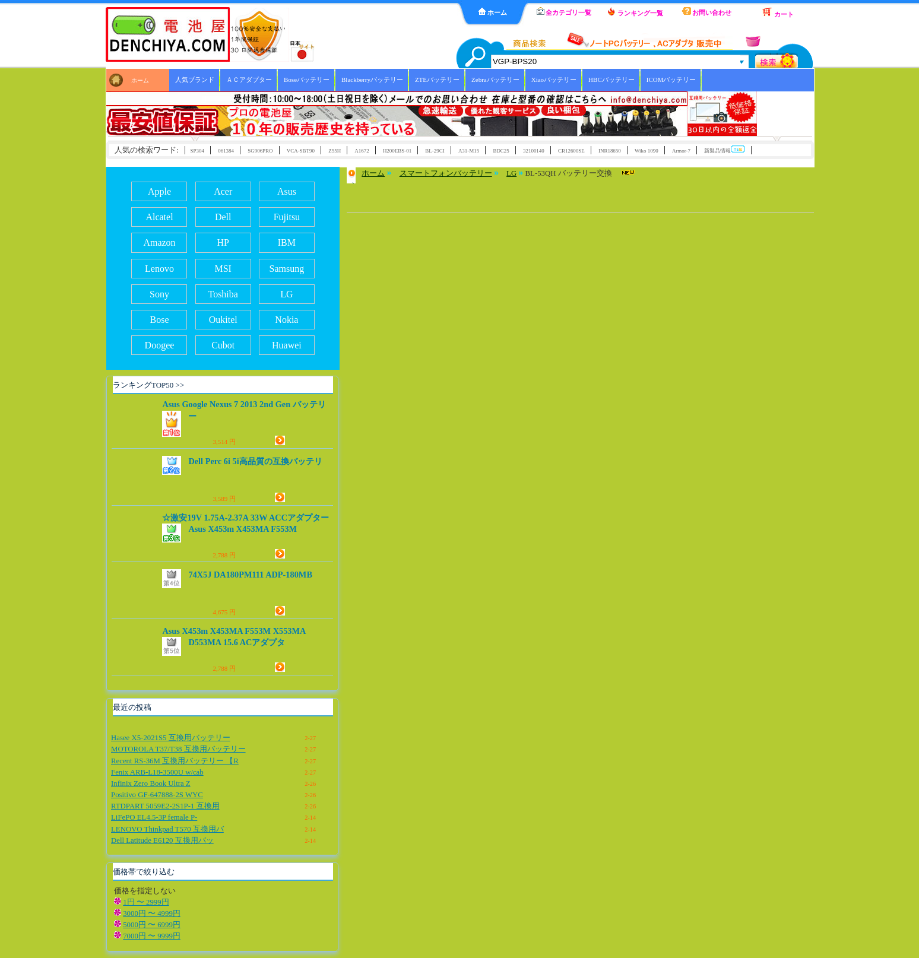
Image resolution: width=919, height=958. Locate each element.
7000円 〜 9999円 (151, 936)
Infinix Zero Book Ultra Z (151, 783)
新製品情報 (724, 150)
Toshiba (222, 294)
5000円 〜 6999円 (151, 925)
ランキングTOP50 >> (148, 384)
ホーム (492, 12)
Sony (159, 294)
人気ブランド (194, 79)
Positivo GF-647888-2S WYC (157, 795)
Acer (223, 191)
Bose (159, 320)
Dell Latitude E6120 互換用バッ (162, 840)
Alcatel (159, 217)
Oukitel (223, 320)
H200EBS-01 (397, 151)
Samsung (287, 269)
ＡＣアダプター (249, 79)
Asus (286, 191)
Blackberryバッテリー (372, 79)
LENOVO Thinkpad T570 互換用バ (167, 829)
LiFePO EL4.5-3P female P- (154, 817)
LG (286, 294)
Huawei (287, 345)
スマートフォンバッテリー (446, 173)
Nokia (286, 320)
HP (223, 242)
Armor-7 (681, 151)
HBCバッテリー (611, 79)
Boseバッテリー (306, 79)
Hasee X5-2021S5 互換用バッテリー (170, 738)
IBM (287, 242)
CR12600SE (571, 151)
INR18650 (609, 151)
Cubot (222, 345)
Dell (223, 217)
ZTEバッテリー (437, 79)
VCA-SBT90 (301, 151)
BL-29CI (434, 151)
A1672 (361, 151)
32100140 (533, 151)
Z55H (334, 151)
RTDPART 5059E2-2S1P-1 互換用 (165, 806)
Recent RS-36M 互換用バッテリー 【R (175, 761)
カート (778, 12)
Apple (159, 191)
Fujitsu (287, 217)
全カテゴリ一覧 (564, 11)
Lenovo (159, 269)
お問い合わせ (707, 11)
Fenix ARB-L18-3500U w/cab (157, 772)
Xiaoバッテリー (553, 79)
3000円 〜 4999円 (151, 913)
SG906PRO (260, 151)
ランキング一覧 (635, 12)
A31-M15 (468, 151)
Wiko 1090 (646, 151)
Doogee (160, 345)
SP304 (197, 151)
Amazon (159, 242)
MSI (222, 269)
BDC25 (501, 151)
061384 (226, 151)
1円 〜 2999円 (146, 902)
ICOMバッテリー (671, 79)
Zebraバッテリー (495, 79)
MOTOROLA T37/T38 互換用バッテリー (178, 749)
